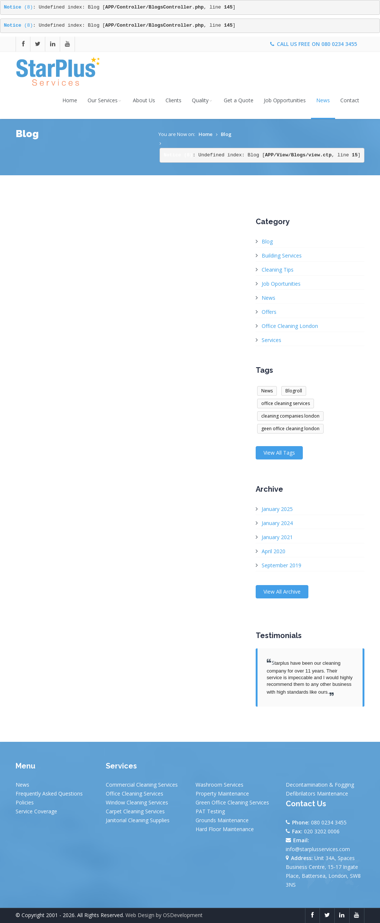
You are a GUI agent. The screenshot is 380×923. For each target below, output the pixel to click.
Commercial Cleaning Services (142, 784)
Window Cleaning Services (137, 802)
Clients (173, 100)
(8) (18, 7)
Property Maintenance (222, 793)
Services (271, 339)
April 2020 (273, 551)
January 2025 (277, 508)
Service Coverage (36, 811)
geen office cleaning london (290, 428)
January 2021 (277, 537)
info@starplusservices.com (318, 849)
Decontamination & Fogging (320, 784)
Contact (349, 100)
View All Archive (282, 591)
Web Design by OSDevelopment (164, 915)
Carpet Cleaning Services (135, 811)
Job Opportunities (285, 100)
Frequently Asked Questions (49, 793)
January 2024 (277, 523)
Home (69, 100)
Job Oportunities (281, 283)
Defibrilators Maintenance (317, 793)
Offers (269, 311)
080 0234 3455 (339, 43)
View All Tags (279, 452)
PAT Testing (210, 811)
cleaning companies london (290, 416)
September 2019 (281, 565)
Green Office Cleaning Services (232, 802)
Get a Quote (238, 100)
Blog (226, 134)
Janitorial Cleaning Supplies (138, 820)
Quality (202, 100)
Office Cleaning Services (134, 793)
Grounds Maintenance (222, 820)
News (323, 100)
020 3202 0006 (322, 831)
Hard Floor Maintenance (225, 829)
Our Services (105, 100)
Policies (25, 802)
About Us (144, 100)
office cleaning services (285, 403)
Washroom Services (219, 784)
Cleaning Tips (278, 269)
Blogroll (293, 391)
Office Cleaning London (290, 325)
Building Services (282, 255)
